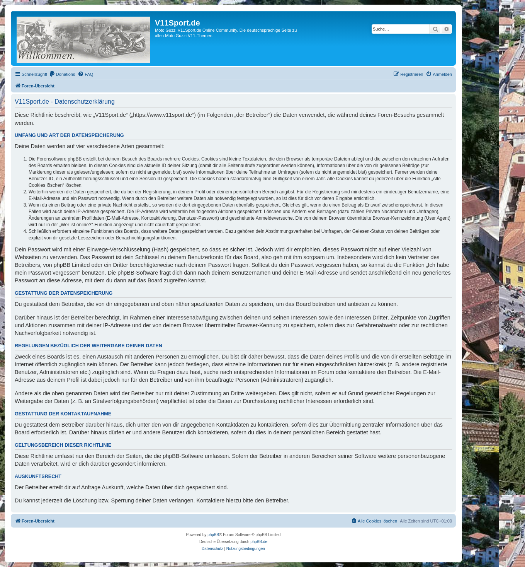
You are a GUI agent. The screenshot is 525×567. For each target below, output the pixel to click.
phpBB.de (258, 542)
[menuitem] (62, 74)
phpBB (213, 535)
